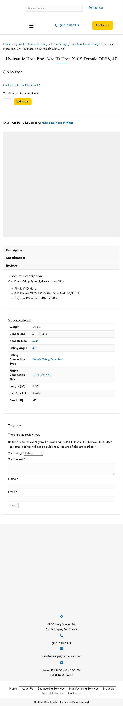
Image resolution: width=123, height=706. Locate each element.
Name (13, 478)
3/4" (35, 340)
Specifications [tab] (15, 257)
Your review (16, 458)
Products (108, 688)
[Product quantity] (7, 101)
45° (34, 347)
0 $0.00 (96, 8)
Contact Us (74, 692)
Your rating (16, 452)
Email (12, 491)
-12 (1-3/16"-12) (41, 374)
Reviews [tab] (11, 265)
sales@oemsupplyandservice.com (61, 655)
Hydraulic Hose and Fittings (31, 44)
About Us (27, 688)
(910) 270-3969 (69, 25)
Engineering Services (51, 688)
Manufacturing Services (83, 688)
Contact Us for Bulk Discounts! (21, 85)
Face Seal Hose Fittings (84, 44)
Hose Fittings (59, 44)
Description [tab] (14, 249)
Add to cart (23, 101)
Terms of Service (52, 692)
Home (7, 44)
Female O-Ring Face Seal (47, 358)
